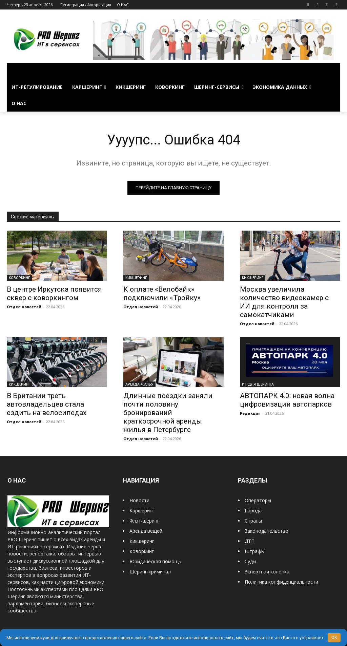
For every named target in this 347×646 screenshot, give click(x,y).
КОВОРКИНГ (19, 277)
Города (253, 510)
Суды (250, 561)
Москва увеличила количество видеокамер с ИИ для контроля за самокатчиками (284, 302)
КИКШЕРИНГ (136, 277)
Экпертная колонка (267, 571)
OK (334, 637)
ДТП (249, 541)
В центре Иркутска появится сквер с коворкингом (54, 293)
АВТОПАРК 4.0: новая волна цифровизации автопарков (287, 400)
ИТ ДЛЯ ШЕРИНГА (258, 384)
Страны (253, 520)
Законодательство (266, 531)
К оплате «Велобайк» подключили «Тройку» (162, 293)
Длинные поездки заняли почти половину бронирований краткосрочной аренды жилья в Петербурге (167, 413)
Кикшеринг (141, 541)
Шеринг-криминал (150, 571)
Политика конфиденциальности (281, 582)
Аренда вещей (145, 531)
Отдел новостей (24, 306)
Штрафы (255, 551)
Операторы (258, 500)
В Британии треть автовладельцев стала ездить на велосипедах (46, 404)
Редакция (250, 413)
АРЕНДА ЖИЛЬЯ (139, 384)
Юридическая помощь (155, 561)
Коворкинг (141, 551)
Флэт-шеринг (144, 520)
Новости (139, 500)
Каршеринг (142, 510)
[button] (332, 71)
